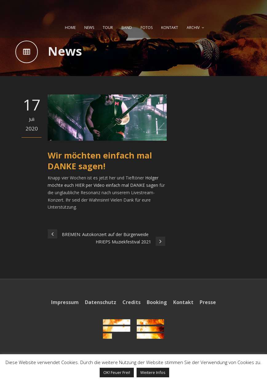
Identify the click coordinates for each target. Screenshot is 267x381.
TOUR (108, 27)
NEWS (89, 27)
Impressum (65, 302)
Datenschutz (100, 302)
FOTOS (147, 27)
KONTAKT (169, 27)
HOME (70, 27)
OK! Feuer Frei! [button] (116, 372)
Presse (208, 302)
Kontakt (183, 302)
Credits (131, 302)
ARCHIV (193, 27)
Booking (157, 302)
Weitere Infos (152, 372)
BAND (127, 27)
